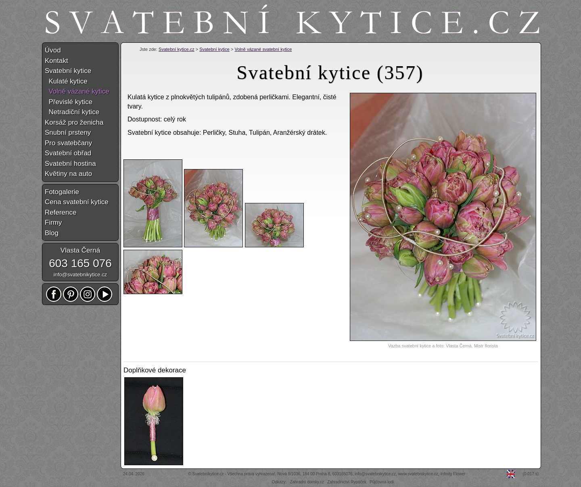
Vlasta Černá (80, 250)
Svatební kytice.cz (176, 49)
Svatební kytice (214, 49)
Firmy (53, 222)
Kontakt (56, 61)
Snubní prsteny (68, 132)
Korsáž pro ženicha (74, 122)
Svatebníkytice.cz (208, 474)
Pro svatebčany (68, 143)
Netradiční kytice (72, 112)
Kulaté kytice (66, 81)
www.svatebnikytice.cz (418, 474)
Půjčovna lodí (382, 482)
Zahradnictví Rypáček (346, 482)
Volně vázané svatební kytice (263, 49)
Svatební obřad (68, 153)
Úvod (53, 50)
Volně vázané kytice (77, 91)
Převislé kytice (68, 102)
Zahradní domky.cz (307, 482)
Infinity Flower (453, 474)
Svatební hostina (70, 163)
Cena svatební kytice (77, 202)
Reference (60, 212)
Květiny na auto (68, 174)
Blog (52, 233)
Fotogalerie (62, 192)
